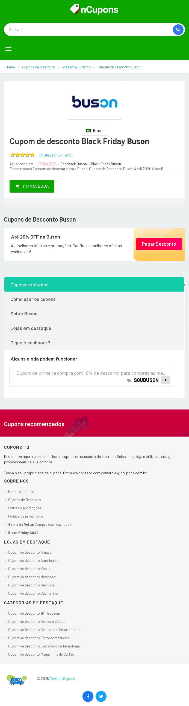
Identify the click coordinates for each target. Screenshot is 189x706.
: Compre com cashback (39, 524)
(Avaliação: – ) (56, 155)
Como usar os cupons (33, 299)
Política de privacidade (25, 516)
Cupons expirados (29, 284)
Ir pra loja (32, 186)
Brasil (94, 130)
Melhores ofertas (21, 491)
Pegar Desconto (159, 244)
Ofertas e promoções (25, 508)
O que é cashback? (30, 342)
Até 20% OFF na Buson (35, 237)
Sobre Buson (23, 313)
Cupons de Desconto (24, 500)
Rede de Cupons (62, 678)
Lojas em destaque (30, 328)
